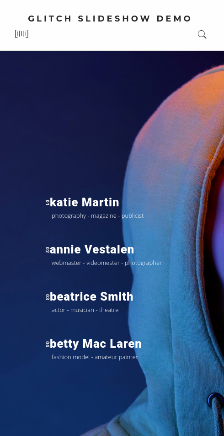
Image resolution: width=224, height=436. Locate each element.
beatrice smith (89, 296)
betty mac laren (93, 343)
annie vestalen (89, 249)
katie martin (82, 202)
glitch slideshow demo (110, 19)
